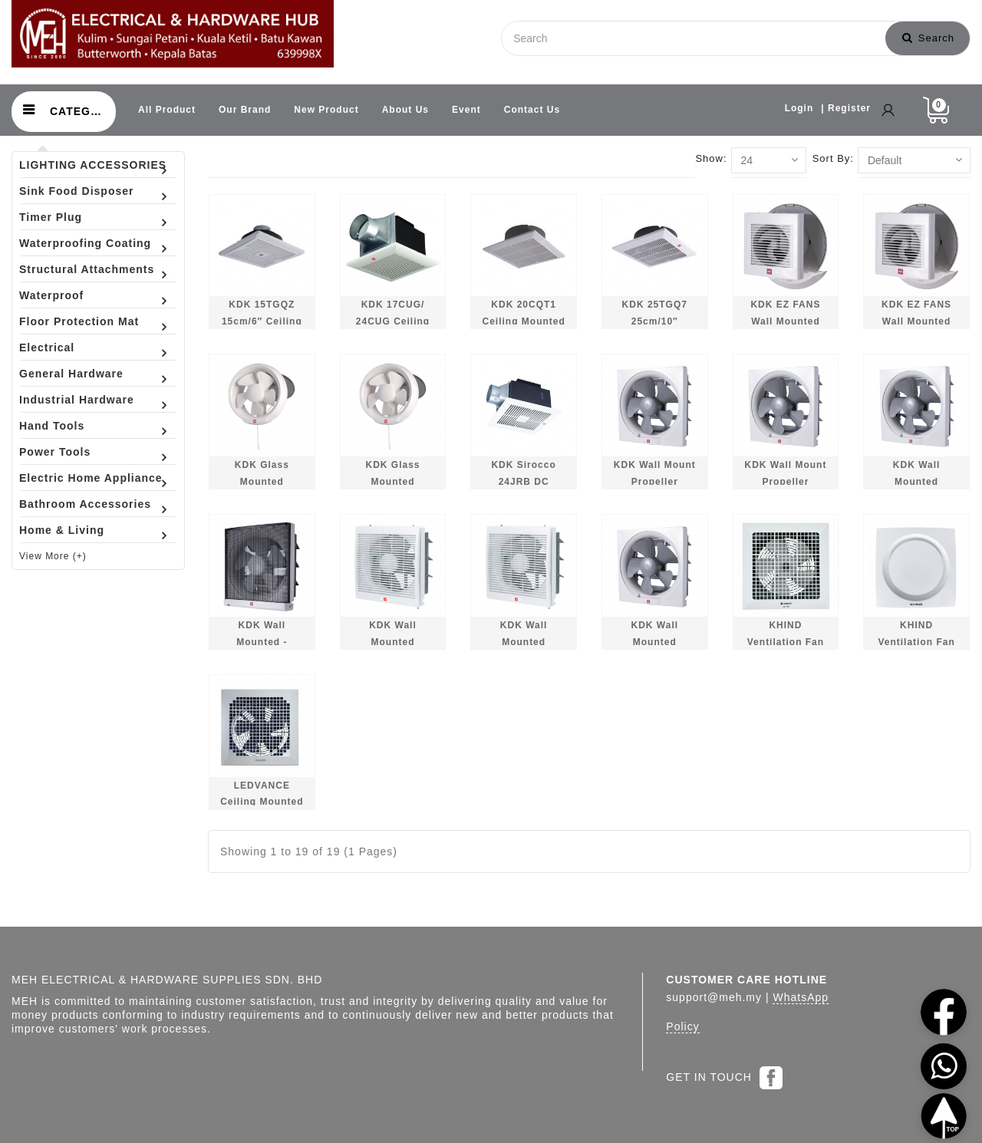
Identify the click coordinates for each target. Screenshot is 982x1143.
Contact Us (532, 109)
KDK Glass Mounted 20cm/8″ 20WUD (393, 481)
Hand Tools (51, 426)
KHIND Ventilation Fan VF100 (785, 642)
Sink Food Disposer (76, 191)
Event (466, 109)
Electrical (46, 347)
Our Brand (245, 109)
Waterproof (51, 295)
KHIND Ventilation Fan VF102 (916, 642)
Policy (682, 1026)
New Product (326, 109)
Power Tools (55, 452)
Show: (711, 158)
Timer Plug (50, 217)
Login (799, 108)
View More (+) (53, 556)
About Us (405, 109)
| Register (846, 108)
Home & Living (61, 530)
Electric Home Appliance (91, 478)
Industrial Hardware (76, 400)
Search (928, 38)
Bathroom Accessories (85, 504)
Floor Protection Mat (79, 321)
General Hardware (71, 373)
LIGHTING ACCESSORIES (92, 165)
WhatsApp (801, 997)
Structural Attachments (86, 269)
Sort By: (833, 158)
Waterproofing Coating (85, 243)
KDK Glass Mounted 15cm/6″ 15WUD (262, 481)
